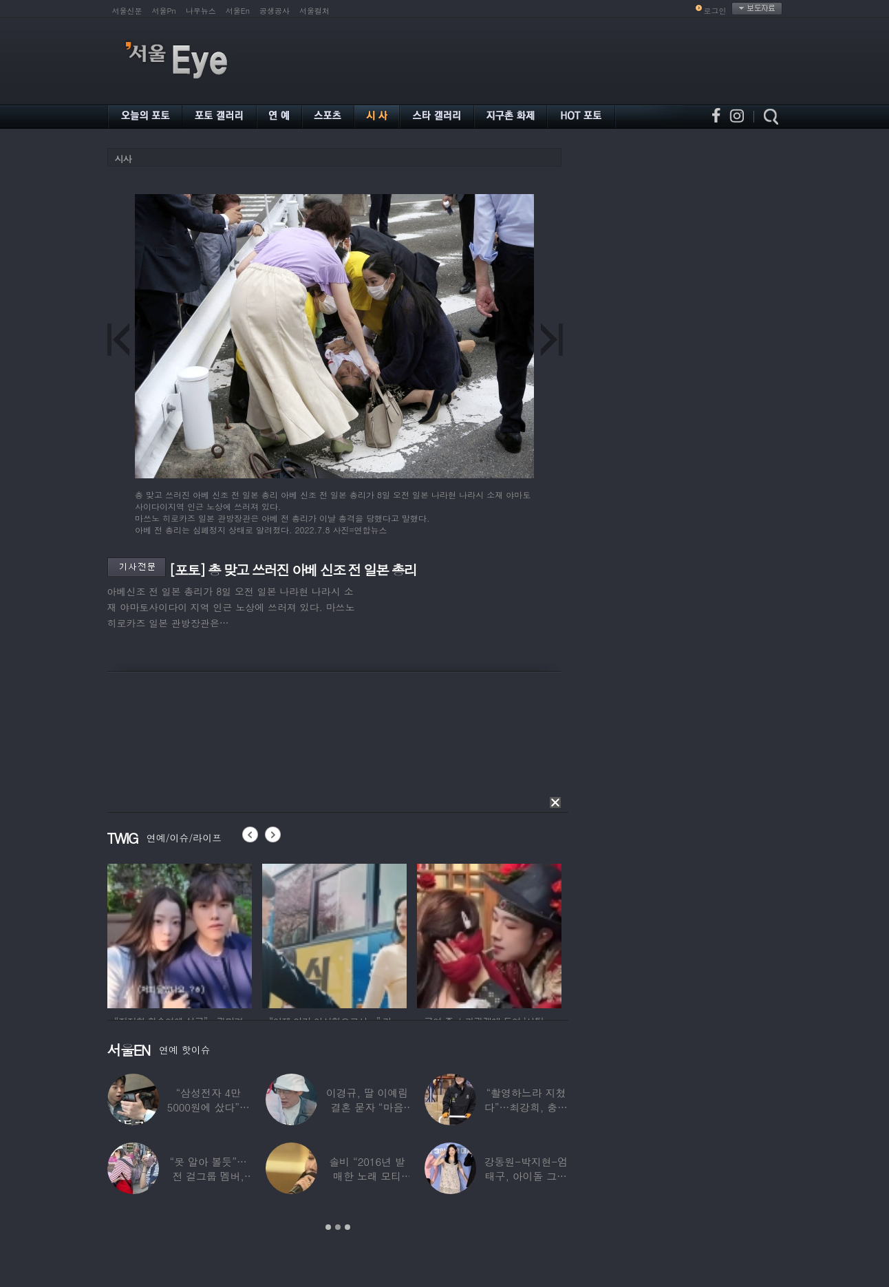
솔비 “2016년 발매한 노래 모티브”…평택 (367, 1176)
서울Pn (164, 11)
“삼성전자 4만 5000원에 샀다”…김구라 (208, 1107)
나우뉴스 (201, 11)
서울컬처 (314, 11)
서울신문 (127, 11)
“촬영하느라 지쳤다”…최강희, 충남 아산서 (525, 1107)
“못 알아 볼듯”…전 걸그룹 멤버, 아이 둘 (207, 1176)
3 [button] (347, 1227)
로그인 (715, 11)
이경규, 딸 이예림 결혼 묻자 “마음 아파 (366, 1107)
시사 (123, 158)
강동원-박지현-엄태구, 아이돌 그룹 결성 (525, 1176)
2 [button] (338, 1227)
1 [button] (328, 1227)
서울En (238, 11)
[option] (179, 934)
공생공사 (274, 11)
